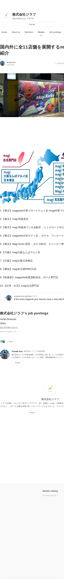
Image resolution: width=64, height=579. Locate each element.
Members (29, 32)
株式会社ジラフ (24, 14)
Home (4, 32)
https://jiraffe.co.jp (18, 18)
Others (3, 323)
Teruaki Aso (11, 62)
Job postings (55, 32)
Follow (32, 24)
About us (16, 32)
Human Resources (8, 319)
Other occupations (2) (9, 332)
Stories (41, 32)
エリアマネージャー (9, 327)
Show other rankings (50, 495)
